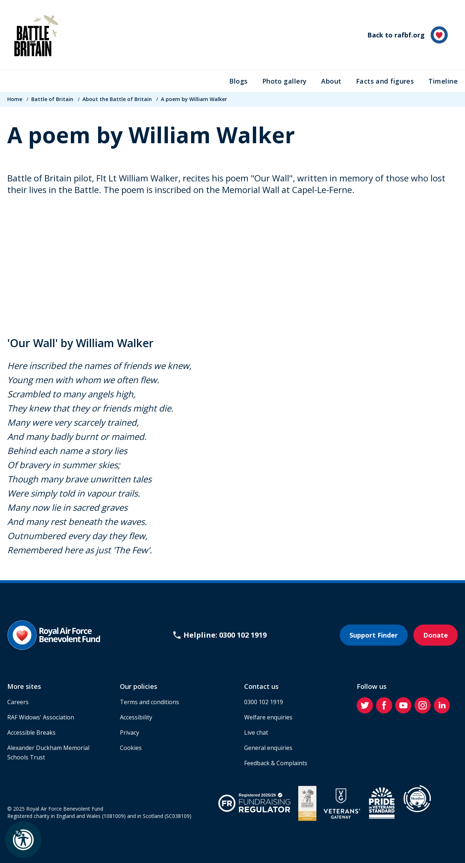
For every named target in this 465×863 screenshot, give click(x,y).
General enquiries (268, 748)
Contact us (261, 686)
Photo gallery (284, 81)
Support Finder (373, 635)
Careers (18, 702)
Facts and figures (385, 81)
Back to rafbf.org (407, 35)
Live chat (256, 732)
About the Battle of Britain (117, 99)
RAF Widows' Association (40, 717)
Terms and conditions (149, 702)
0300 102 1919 (263, 702)
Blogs (238, 81)
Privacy (129, 732)
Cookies (131, 748)
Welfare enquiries (268, 717)
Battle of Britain (52, 99)
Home (14, 99)
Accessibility (136, 717)
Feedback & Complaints (275, 763)
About (331, 81)
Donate (435, 635)
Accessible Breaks (31, 732)
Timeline (443, 81)
